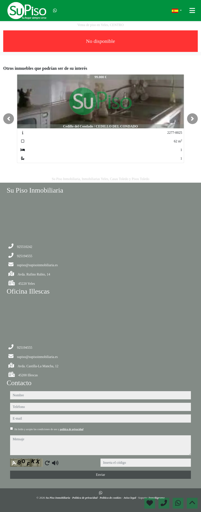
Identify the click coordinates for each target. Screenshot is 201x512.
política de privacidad (71, 429)
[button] (8, 118)
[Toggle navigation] (192, 10)
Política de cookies (111, 497)
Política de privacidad (85, 497)
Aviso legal (130, 497)
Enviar (100, 474)
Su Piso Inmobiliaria (58, 497)
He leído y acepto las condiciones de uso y (48, 429)
